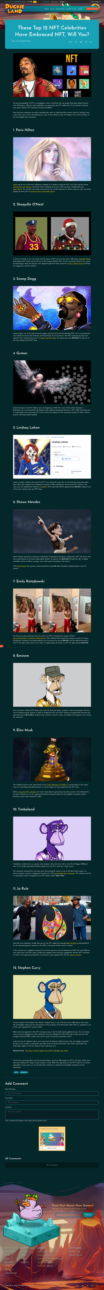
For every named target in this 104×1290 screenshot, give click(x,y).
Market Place (71, 10)
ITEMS (23, 1259)
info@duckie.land (48, 1252)
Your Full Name (10, 1089)
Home (46, 10)
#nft (16, 1072)
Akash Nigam (21, 566)
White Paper (60, 10)
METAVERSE (9, 1262)
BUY (35, 1)
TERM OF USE (74, 1252)
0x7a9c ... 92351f (17, 2)
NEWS (7, 1266)
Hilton (15, 184)
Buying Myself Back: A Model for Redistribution (29, 638)
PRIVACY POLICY (75, 1255)
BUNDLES (25, 1262)
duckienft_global (57, 1259)
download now (92, 10)
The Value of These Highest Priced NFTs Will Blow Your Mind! (46, 1051)
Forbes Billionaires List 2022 (56, 785)
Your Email (8, 1098)
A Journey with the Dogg (47, 338)
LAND (7, 1259)
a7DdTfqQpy (49, 1262)
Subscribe (89, 1215)
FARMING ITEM (11, 1273)
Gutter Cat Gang (75, 955)
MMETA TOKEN (11, 1248)
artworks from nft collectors (22, 187)
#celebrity (24, 1072)
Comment (8, 1107)
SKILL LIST (9, 1270)
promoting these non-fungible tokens (42, 191)
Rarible (44, 487)
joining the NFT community (27, 792)
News (52, 10)
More (80, 10)
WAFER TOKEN (10, 1252)
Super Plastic (17, 189)
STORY (7, 1255)
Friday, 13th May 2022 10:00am (21, 41)
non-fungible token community (65, 873)
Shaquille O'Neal (84, 259)
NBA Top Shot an (72, 943)
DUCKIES (24, 1252)
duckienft (49, 1255)
